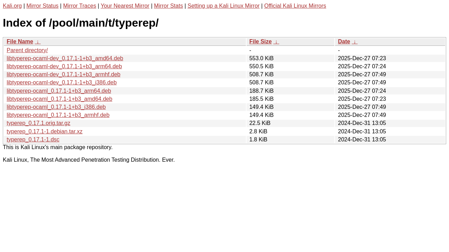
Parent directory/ (27, 50)
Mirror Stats (168, 6)
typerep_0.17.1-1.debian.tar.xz (44, 131)
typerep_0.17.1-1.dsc (33, 139)
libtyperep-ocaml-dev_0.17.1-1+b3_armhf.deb (63, 74)
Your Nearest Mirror (125, 6)
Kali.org (12, 6)
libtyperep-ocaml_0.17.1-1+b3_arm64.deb (59, 91)
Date (344, 41)
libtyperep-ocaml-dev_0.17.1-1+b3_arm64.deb (64, 66)
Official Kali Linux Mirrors (295, 6)
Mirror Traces (79, 6)
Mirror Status (42, 6)
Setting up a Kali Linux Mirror (224, 6)
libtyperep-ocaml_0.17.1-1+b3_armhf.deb (58, 115)
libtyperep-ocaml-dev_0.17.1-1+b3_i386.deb (62, 82)
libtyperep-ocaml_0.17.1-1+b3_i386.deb (56, 107)
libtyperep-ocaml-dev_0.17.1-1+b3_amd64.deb (65, 58)
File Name (20, 41)
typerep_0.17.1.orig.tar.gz (38, 123)
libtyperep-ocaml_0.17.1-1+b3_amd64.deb (59, 99)
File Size (260, 41)
